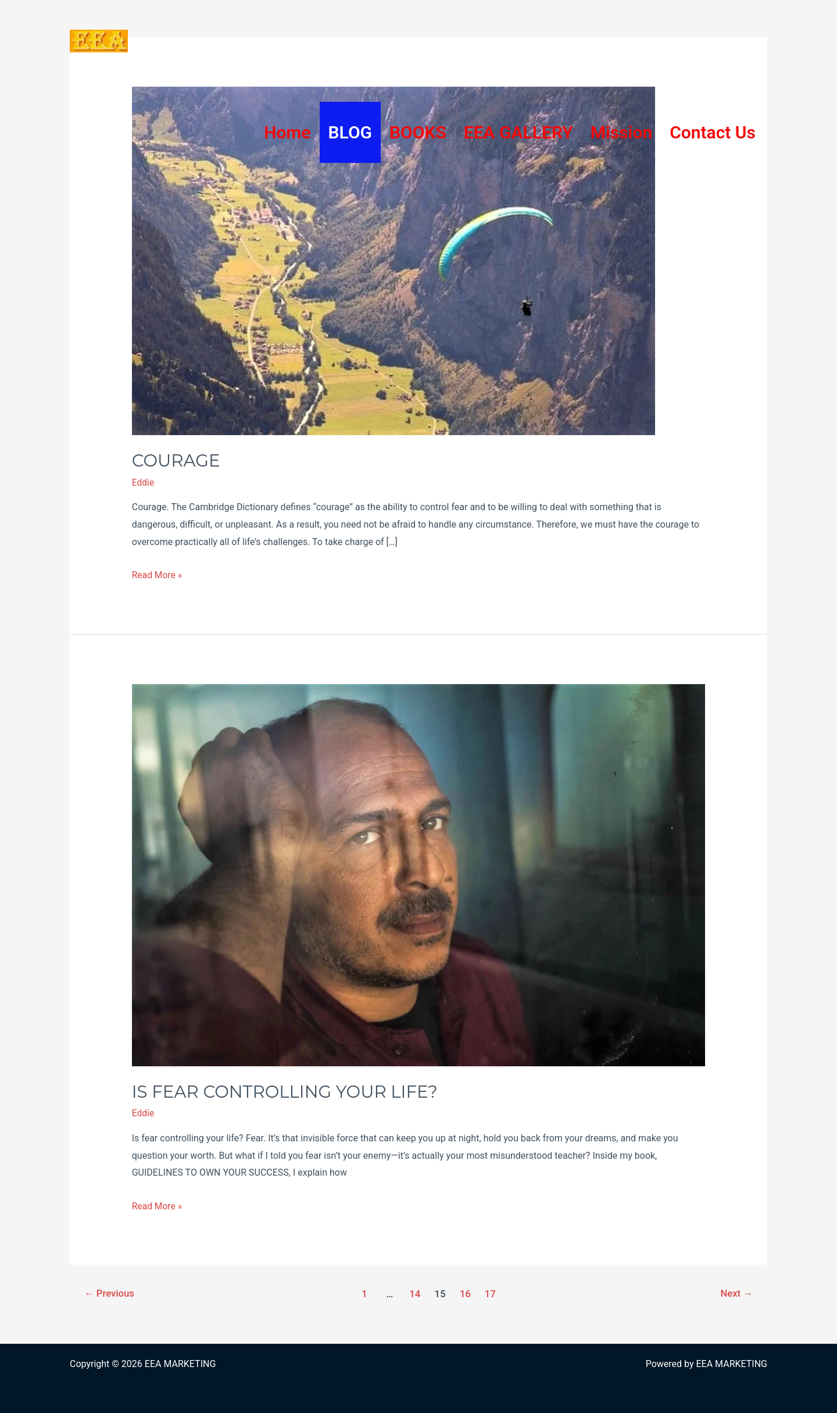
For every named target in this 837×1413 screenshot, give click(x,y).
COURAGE (177, 460)
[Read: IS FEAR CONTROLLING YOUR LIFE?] (419, 874)
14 (414, 1293)
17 (490, 1293)
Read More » (157, 575)
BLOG (350, 132)
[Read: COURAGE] (393, 260)
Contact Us (713, 132)
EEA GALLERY (518, 132)
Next (736, 1293)
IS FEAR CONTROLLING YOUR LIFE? (288, 1091)
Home (287, 132)
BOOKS (417, 132)
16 (465, 1293)
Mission (621, 132)
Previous (110, 1293)
